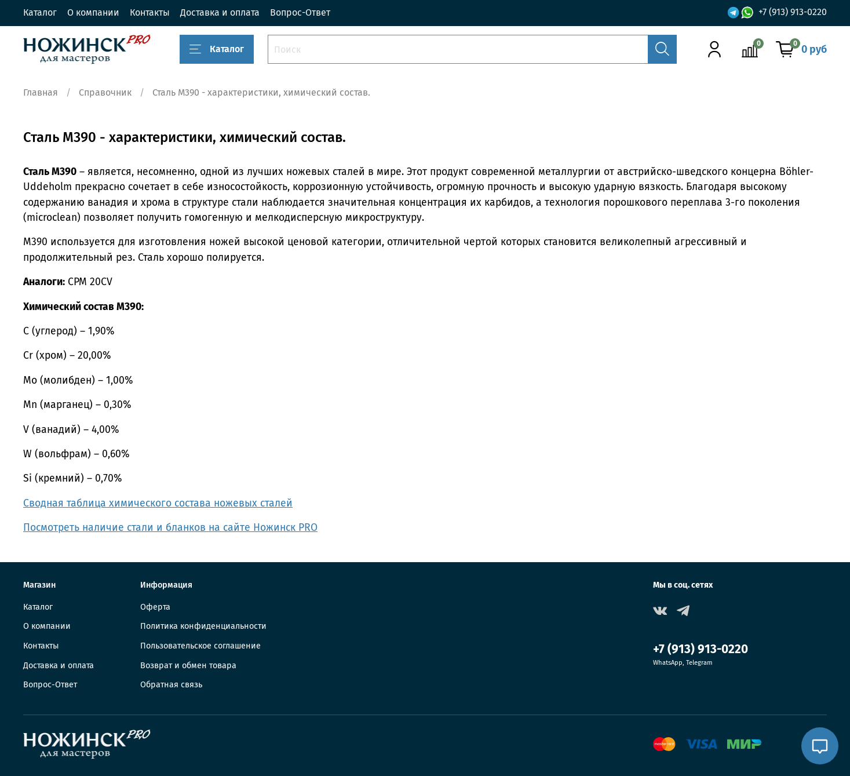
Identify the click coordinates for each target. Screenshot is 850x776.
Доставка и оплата (220, 12)
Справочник (105, 92)
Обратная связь (171, 685)
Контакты (150, 12)
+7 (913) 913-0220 (792, 12)
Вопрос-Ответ (300, 12)
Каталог (40, 12)
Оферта (155, 607)
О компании (93, 12)
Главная (40, 92)
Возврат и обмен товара (188, 666)
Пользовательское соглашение (200, 646)
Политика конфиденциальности (203, 626)
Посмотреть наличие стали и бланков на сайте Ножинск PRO (170, 528)
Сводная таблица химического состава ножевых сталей (158, 503)
